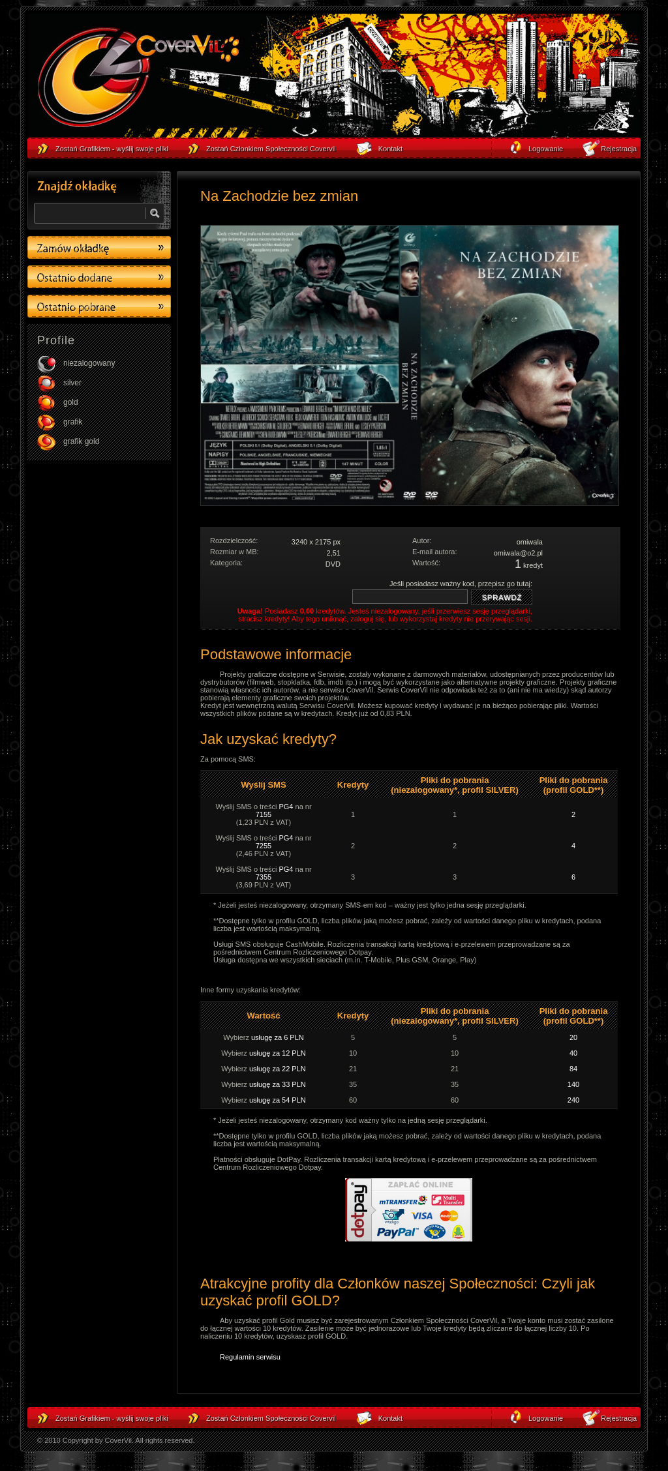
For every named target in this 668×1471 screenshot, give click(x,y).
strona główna (138, 79)
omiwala (530, 542)
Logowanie (545, 1418)
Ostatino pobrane (99, 306)
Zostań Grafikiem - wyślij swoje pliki (111, 1418)
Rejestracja (619, 1418)
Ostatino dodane (99, 276)
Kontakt (390, 1418)
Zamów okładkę (99, 247)
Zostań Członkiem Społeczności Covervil (271, 1418)
